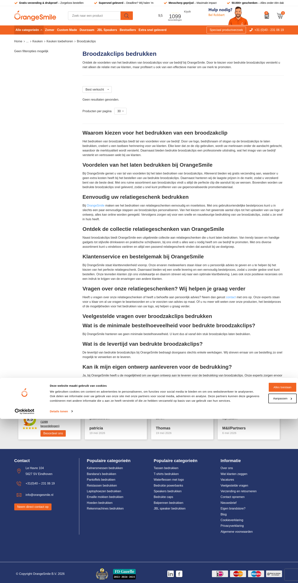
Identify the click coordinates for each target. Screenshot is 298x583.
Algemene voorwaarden (237, 528)
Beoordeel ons (53, 430)
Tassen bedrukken (166, 465)
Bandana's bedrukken (101, 471)
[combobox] (94, 15)
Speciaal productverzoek (226, 30)
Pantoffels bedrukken (101, 477)
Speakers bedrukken (168, 488)
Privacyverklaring (232, 523)
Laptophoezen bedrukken (104, 488)
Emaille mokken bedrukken (105, 494)
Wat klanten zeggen (234, 471)
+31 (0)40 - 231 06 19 (269, 30)
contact (231, 294)
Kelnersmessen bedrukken (105, 465)
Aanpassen (266, 558)
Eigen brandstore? (233, 505)
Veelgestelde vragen (234, 482)
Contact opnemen (233, 494)
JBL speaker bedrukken (170, 505)
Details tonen (59, 575)
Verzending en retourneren (239, 488)
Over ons (227, 465)
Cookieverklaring (232, 517)
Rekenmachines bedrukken (105, 505)
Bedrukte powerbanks (168, 482)
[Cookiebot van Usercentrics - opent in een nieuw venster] (24, 575)
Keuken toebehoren (60, 41)
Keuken (37, 41)
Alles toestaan (266, 547)
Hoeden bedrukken (100, 500)
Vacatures (227, 477)
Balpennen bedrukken (168, 500)
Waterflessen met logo (169, 477)
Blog (224, 511)
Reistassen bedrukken (102, 482)
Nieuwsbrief (229, 500)
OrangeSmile (95, 202)
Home (18, 41)
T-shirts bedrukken (166, 471)
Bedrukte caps (163, 494)
